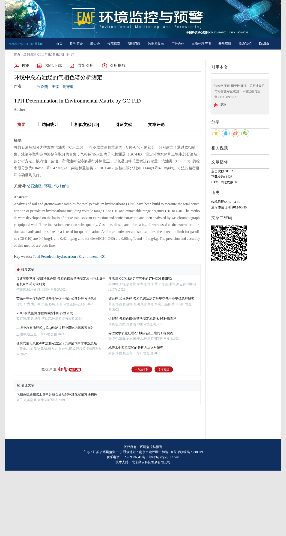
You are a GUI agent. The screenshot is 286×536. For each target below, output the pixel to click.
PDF (25, 65)
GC (102, 256)
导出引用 (86, 65)
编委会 (95, 43)
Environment (88, 256)
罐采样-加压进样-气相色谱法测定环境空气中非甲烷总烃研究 (151, 298)
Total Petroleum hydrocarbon (54, 256)
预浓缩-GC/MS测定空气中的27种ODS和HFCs (140, 278)
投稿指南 (113, 43)
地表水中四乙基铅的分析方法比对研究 (135, 347)
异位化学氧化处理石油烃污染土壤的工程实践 (140, 333)
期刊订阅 (134, 43)
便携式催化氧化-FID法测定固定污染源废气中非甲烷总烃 (56, 343)
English (264, 43)
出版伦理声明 (201, 43)
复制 (223, 104)
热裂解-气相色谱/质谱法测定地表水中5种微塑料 (142, 318)
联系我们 (245, 43)
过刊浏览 (29, 54)
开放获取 (224, 43)
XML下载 (53, 65)
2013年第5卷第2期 (51, 54)
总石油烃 (34, 186)
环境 (48, 186)
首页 (59, 43)
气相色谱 (61, 186)
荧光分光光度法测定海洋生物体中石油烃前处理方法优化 (56, 298)
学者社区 (163, 369)
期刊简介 (76, 43)
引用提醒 (117, 65)
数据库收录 (156, 43)
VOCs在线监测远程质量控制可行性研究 (44, 313)
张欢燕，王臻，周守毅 (55, 87)
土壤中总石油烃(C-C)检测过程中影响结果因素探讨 (55, 327)
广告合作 (177, 43)
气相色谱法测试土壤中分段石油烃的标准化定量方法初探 (56, 394)
